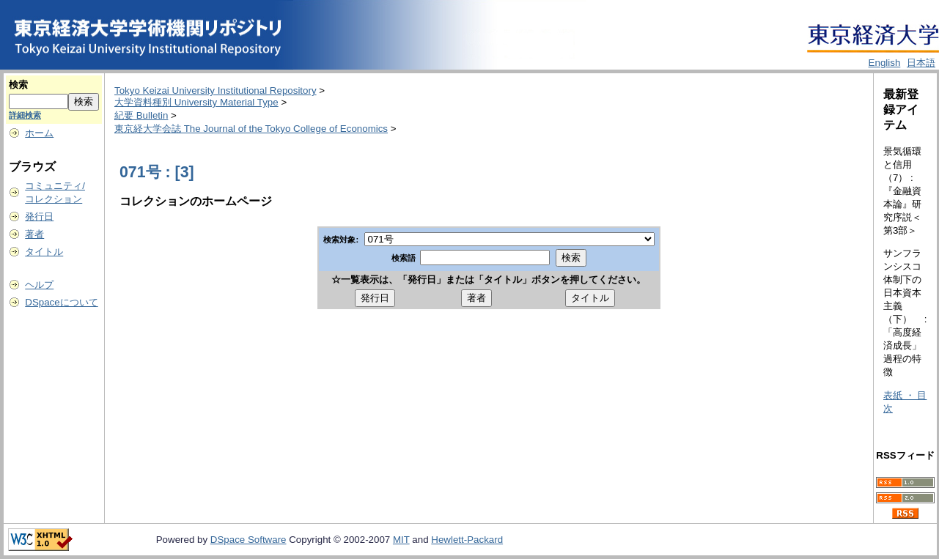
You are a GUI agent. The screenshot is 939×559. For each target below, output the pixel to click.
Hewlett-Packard (467, 539)
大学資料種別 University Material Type (196, 102)
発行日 (39, 216)
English (885, 62)
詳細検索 (25, 115)
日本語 (921, 62)
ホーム (39, 132)
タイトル (44, 251)
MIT (401, 539)
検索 (18, 84)
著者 (34, 234)
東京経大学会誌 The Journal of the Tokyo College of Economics (251, 128)
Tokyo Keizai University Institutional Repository (215, 90)
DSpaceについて (61, 302)
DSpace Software (248, 539)
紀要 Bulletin (141, 115)
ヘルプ (39, 284)
